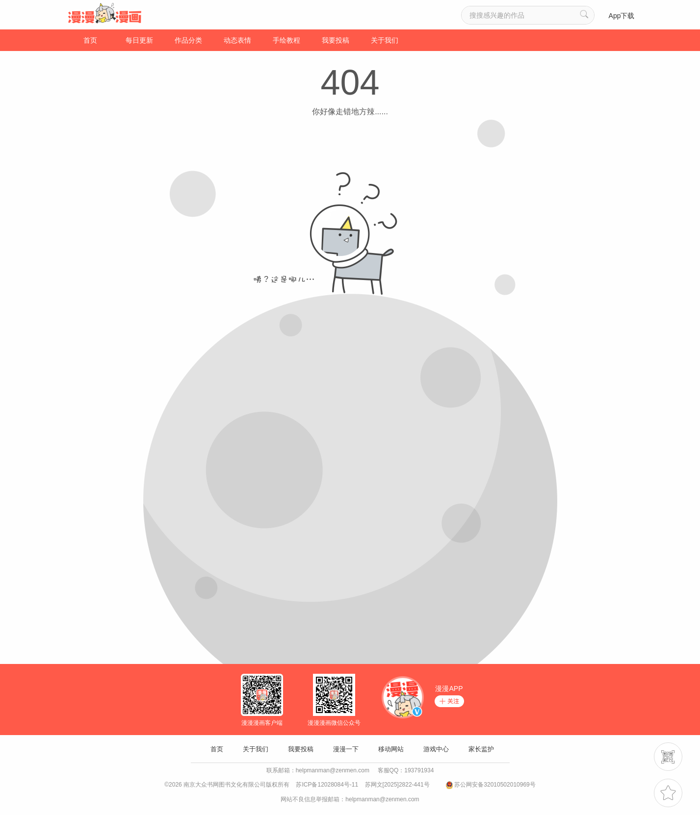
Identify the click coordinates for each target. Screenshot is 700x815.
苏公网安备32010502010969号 (494, 784)
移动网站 (391, 749)
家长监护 (481, 749)
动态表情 (237, 40)
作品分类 (188, 40)
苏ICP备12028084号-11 (327, 784)
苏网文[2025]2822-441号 (397, 784)
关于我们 (384, 40)
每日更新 (139, 40)
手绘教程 (286, 40)
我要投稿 (335, 40)
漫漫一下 (346, 749)
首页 (90, 40)
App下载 (622, 16)
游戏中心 (436, 749)
